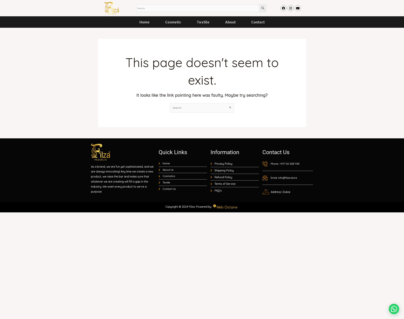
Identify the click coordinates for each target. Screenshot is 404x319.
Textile (203, 22)
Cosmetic (173, 22)
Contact (258, 22)
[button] (394, 309)
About (230, 22)
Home (144, 22)
